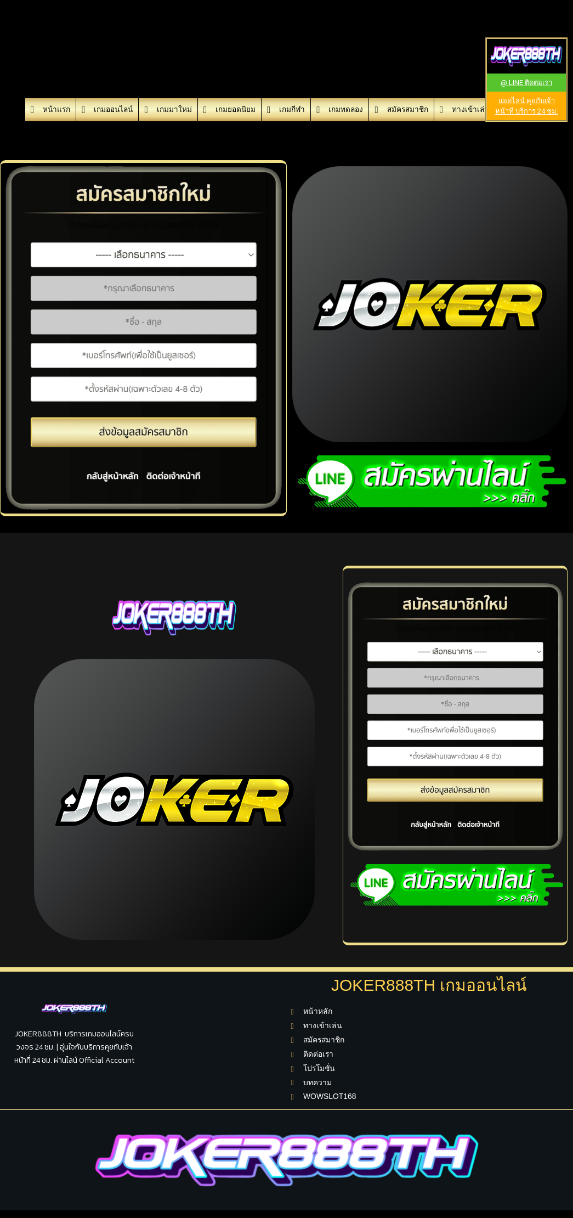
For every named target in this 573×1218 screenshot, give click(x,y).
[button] (526, 83)
